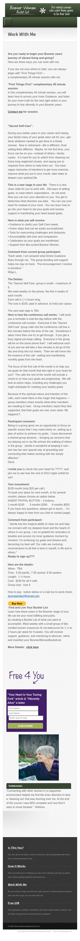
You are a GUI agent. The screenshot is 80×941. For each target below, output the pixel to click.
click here (32, 647)
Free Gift (13, 903)
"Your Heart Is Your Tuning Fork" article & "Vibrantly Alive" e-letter (25, 698)
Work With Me (17, 885)
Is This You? (16, 848)
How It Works (17, 866)
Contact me (15, 111)
